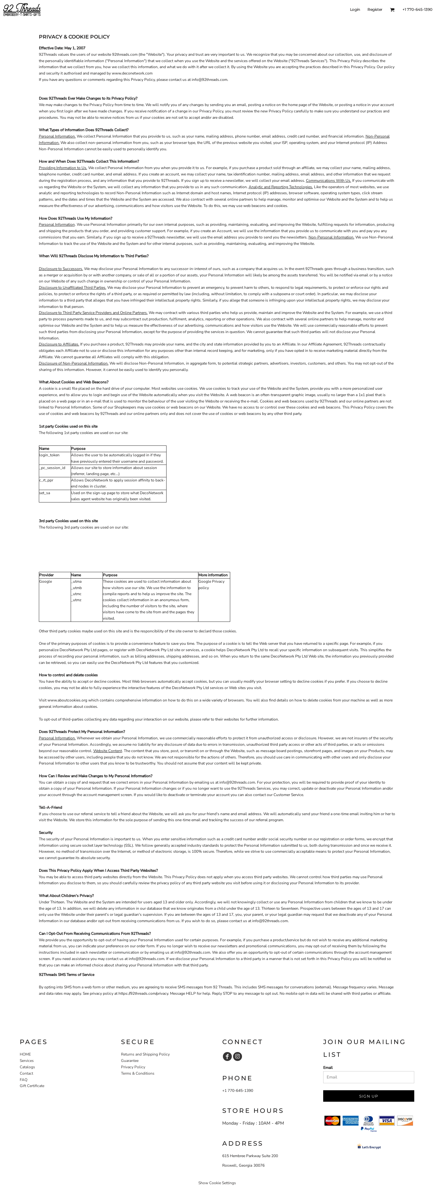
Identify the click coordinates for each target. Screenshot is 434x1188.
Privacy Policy (133, 1067)
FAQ (23, 1079)
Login (355, 9)
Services (27, 1060)
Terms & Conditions (137, 1073)
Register (374, 9)
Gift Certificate (32, 1085)
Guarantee (130, 1060)
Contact (26, 1073)
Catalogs (27, 1067)
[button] (392, 9)
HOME (25, 1054)
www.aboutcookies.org (67, 700)
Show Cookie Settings (217, 1182)
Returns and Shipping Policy (145, 1054)
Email (328, 1067)
